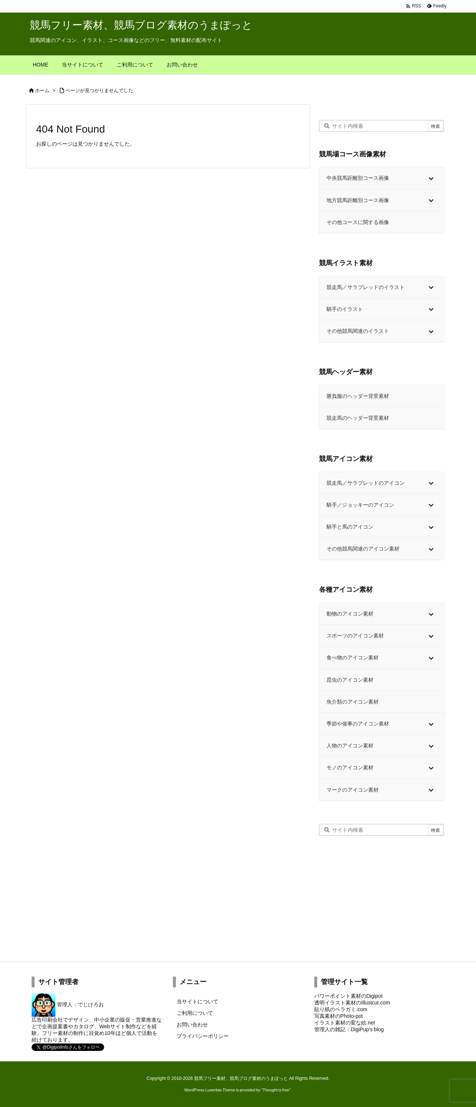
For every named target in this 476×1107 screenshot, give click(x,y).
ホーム (42, 90)
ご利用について (195, 1013)
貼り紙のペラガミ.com (340, 1009)
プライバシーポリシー (203, 1036)
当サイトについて (197, 1001)
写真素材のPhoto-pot (338, 1016)
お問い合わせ (192, 1025)
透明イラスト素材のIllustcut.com (352, 1003)
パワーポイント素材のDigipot (348, 996)
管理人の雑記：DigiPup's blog (349, 1029)
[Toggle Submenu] (431, 178)
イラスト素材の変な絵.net (344, 1023)
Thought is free (276, 1090)
